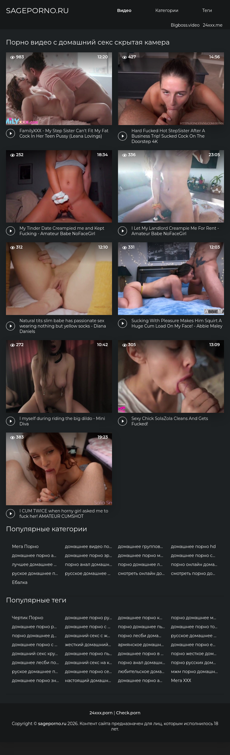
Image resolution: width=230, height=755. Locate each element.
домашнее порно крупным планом (143, 630)
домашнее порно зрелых (90, 568)
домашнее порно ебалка (196, 657)
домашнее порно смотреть (196, 568)
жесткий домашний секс (90, 657)
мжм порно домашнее (195, 684)
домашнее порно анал (36, 568)
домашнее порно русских (90, 630)
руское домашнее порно (37, 586)
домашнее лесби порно (37, 675)
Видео (124, 10)
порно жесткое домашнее (196, 666)
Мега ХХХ (181, 693)
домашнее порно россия (37, 639)
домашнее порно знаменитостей (37, 693)
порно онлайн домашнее (196, 577)
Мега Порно (25, 559)
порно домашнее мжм (195, 630)
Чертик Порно (27, 630)
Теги (207, 10)
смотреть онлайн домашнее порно (143, 586)
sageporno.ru (37, 10)
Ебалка (20, 595)
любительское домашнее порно (143, 684)
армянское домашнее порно (143, 657)
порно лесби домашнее (143, 648)
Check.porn (128, 725)
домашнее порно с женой (37, 657)
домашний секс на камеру (90, 675)
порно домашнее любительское (143, 577)
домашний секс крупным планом (37, 666)
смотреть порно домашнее (196, 586)
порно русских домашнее (196, 675)
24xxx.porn (101, 725)
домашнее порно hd (193, 559)
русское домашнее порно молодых (196, 648)
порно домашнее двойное (37, 648)
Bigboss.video (185, 25)
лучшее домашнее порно (37, 577)
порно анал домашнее (89, 577)
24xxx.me (213, 25)
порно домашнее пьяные (143, 639)
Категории (166, 10)
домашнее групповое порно (143, 559)
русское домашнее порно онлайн (90, 586)
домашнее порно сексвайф (90, 684)
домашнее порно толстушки (196, 639)
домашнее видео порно (90, 559)
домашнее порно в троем (143, 666)
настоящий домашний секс (90, 693)
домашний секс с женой (90, 648)
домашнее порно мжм (142, 568)
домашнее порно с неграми (90, 639)
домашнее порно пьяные (90, 666)
